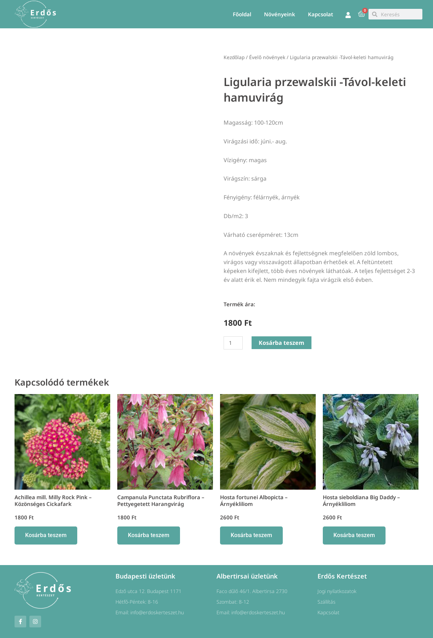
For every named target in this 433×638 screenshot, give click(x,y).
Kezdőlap (234, 57)
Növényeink (279, 14)
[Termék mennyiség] (233, 342)
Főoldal (242, 14)
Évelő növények (267, 57)
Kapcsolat (320, 14)
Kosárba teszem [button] (46, 535)
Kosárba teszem (281, 343)
